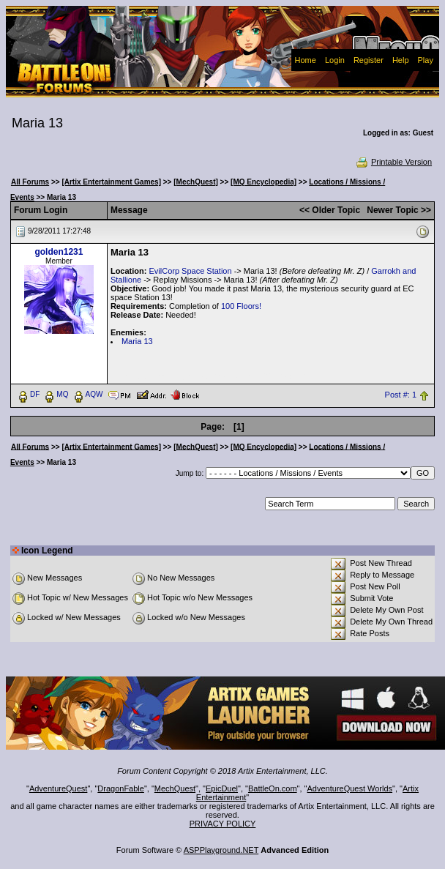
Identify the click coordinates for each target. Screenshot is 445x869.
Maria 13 (137, 341)
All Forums (30, 182)
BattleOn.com (272, 788)
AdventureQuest (58, 788)
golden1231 (58, 252)
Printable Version (393, 161)
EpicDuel (222, 788)
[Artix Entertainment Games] (111, 182)
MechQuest (174, 788)
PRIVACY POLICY (223, 823)
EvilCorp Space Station (190, 270)
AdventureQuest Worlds (350, 788)
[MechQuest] (195, 182)
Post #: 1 (400, 394)
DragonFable (120, 788)
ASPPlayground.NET (221, 850)
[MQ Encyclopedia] (263, 182)
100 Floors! (241, 306)
